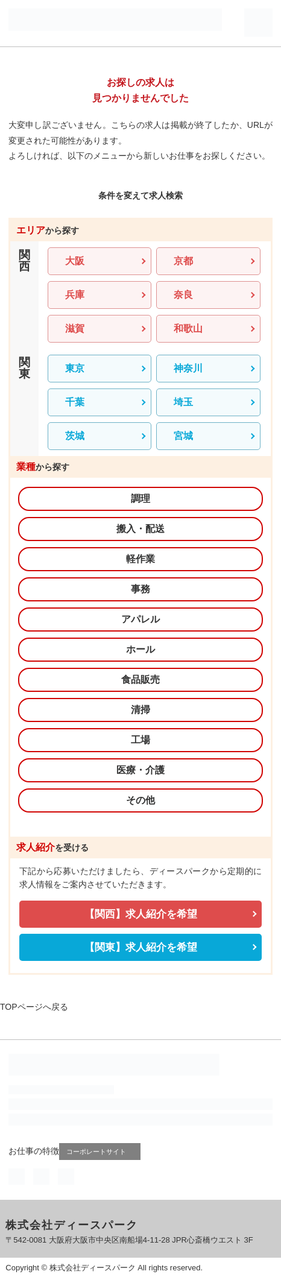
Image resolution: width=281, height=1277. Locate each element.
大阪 (74, 261)
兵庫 (74, 295)
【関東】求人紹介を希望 (140, 947)
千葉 (74, 402)
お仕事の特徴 (33, 1151)
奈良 (183, 295)
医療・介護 (140, 770)
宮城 (183, 436)
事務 (140, 589)
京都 (183, 261)
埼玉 (183, 402)
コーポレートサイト (101, 1151)
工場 (140, 740)
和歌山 (188, 328)
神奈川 (188, 368)
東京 (74, 368)
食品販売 (140, 679)
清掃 (140, 710)
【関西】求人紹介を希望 (140, 914)
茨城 (74, 436)
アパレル (140, 619)
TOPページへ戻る (34, 1007)
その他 (140, 800)
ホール (140, 649)
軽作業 (140, 559)
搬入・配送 (140, 529)
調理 (140, 498)
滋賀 (74, 328)
